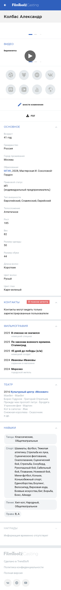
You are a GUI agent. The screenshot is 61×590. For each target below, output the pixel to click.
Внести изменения (30, 104)
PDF (30, 115)
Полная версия (13, 573)
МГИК (7, 170)
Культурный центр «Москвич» (29, 391)
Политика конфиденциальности (24, 567)
